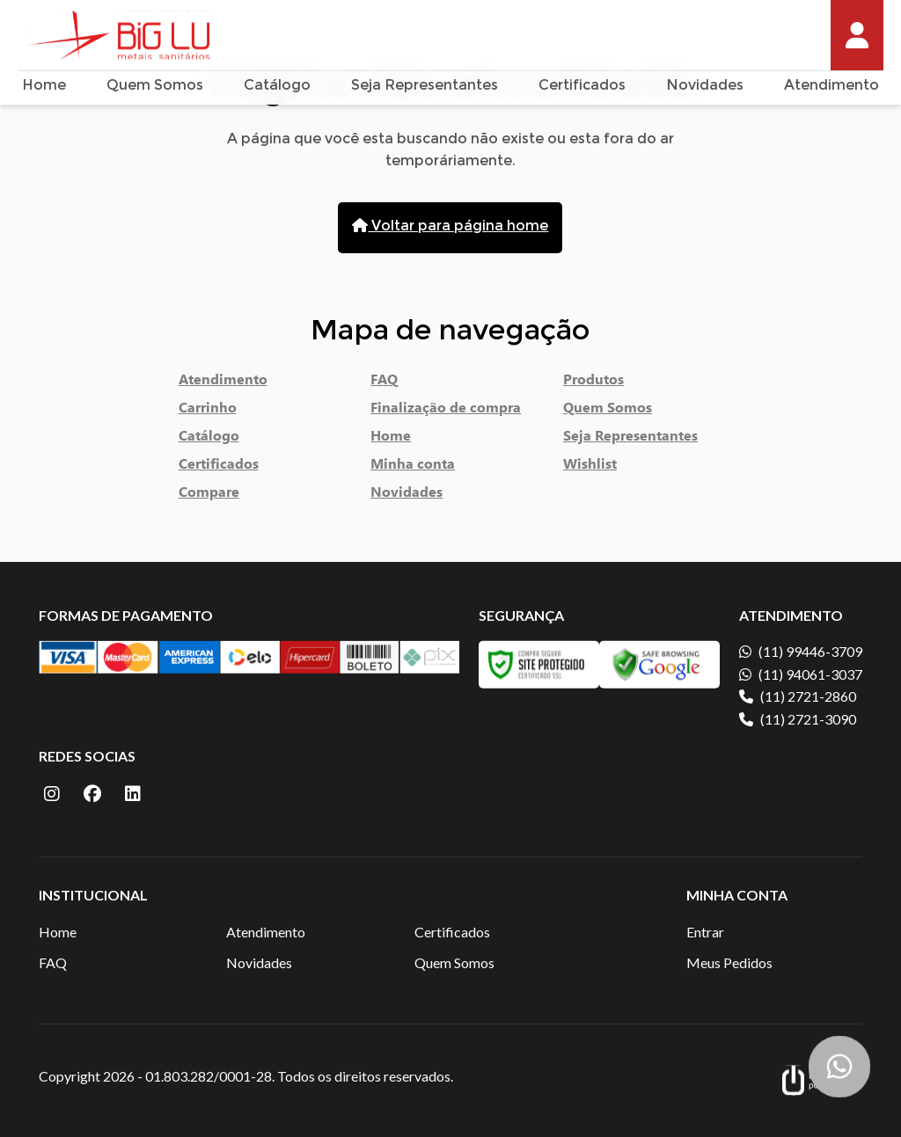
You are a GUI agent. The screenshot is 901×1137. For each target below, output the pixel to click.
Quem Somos (154, 86)
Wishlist (590, 467)
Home (44, 86)
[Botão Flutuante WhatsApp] (839, 1066)
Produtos (593, 382)
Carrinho (208, 410)
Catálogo (277, 86)
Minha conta (412, 467)
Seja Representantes (424, 86)
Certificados (582, 86)
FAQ (384, 382)
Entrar (705, 931)
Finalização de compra (445, 410)
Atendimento (831, 86)
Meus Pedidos (729, 962)
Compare (209, 495)
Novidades (705, 86)
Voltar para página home (450, 227)
